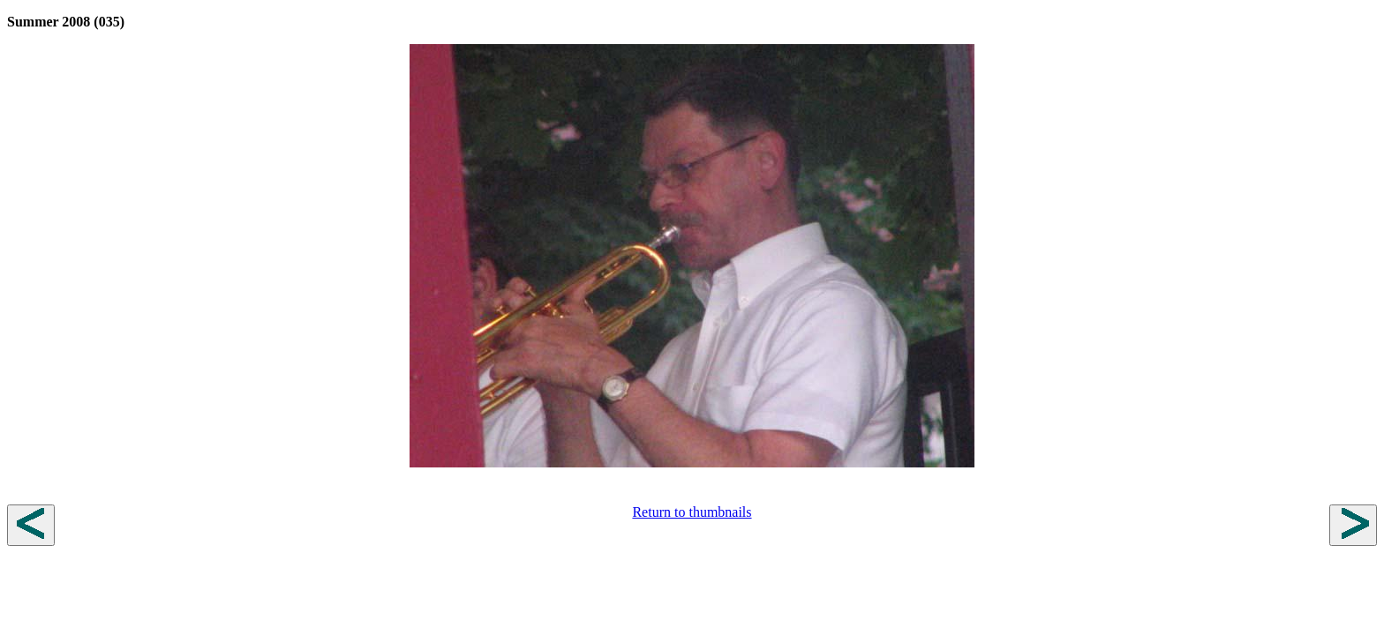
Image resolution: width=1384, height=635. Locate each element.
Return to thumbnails (691, 511)
